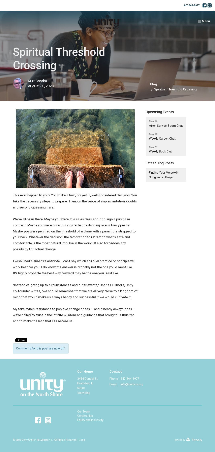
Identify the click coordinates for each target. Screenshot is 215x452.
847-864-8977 (191, 5)
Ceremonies (85, 415)
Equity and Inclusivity (90, 420)
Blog (153, 84)
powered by (188, 440)
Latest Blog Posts (160, 163)
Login (82, 439)
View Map (83, 393)
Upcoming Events (160, 112)
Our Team (83, 411)
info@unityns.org (132, 384)
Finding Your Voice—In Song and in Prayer (164, 175)
